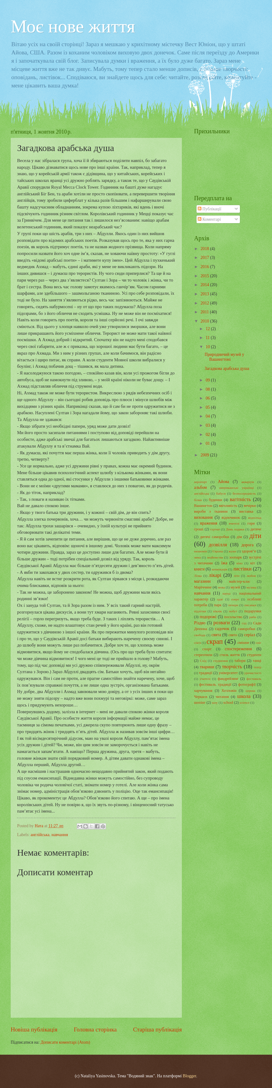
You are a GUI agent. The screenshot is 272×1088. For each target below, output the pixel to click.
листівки (242, 569)
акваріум (247, 482)
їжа (224, 563)
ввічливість (228, 505)
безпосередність (244, 493)
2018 (205, 248)
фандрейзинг (228, 679)
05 (208, 407)
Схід (203, 660)
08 (208, 389)
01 (208, 443)
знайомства (215, 557)
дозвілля (218, 545)
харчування (203, 690)
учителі (205, 678)
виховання (203, 517)
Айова (223, 481)
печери (233, 605)
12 (208, 328)
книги (199, 569)
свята (216, 635)
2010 (205, 321)
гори (251, 523)
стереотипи (203, 655)
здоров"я (249, 551)
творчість (232, 666)
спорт (206, 649)
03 (208, 425)
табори (239, 660)
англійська (40, 834)
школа (244, 696)
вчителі (234, 523)
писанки (250, 605)
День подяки (235, 529)
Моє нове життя (73, 26)
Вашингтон (203, 505)
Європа (217, 551)
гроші (199, 529)
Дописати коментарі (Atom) (65, 1042)
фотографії (246, 684)
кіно (240, 563)
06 (208, 398)
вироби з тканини (211, 511)
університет (228, 673)
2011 (205, 312)
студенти (254, 655)
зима (197, 557)
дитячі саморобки (214, 537)
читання (222, 697)
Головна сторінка (95, 1029)
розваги (221, 622)
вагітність (240, 499)
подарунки (252, 611)
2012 (205, 303)
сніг (258, 642)
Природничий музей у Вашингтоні (224, 357)
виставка (246, 511)
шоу (215, 702)
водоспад (254, 517)
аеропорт (200, 482)
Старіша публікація (157, 1029)
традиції (205, 673)
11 (208, 337)
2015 (205, 276)
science (244, 702)
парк (217, 605)
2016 (205, 266)
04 (208, 416)
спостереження (238, 649)
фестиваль (253, 678)
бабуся (221, 493)
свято (233, 635)
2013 (205, 294)
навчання (60, 834)
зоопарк (235, 557)
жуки (232, 551)
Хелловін (229, 690)
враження (208, 523)
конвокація (219, 569)
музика (251, 587)
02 (208, 434)
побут (233, 611)
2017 (205, 257)
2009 (205, 455)
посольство (233, 617)
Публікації (209, 209)
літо (237, 575)
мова (221, 587)
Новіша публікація (34, 1029)
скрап (215, 641)
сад (244, 623)
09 (208, 380)
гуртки (215, 529)
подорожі (208, 616)
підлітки (200, 611)
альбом (200, 487)
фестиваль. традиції (215, 684)
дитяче (255, 529)
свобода (199, 635)
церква (250, 690)
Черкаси (200, 697)
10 (208, 347)
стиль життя (230, 655)
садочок (222, 628)
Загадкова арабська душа (226, 368)
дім (239, 537)
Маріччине (202, 587)
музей (235, 587)
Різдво (199, 623)
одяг (220, 599)
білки (198, 500)
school (228, 702)
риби (252, 617)
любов (251, 575)
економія (200, 551)
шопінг (200, 702)
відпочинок (231, 517)
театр (257, 667)
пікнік (217, 611)
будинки (215, 500)
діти (255, 536)
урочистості (252, 673)
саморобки (246, 629)
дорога (247, 545)
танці (257, 660)
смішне (243, 642)
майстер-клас (239, 581)
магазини (202, 581)
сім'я (197, 642)
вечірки (250, 505)
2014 (205, 284)
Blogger (189, 1076)
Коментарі (209, 219)
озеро (235, 599)
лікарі (215, 575)
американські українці (236, 487)
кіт (252, 563)
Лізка (198, 575)
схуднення (220, 660)
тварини (207, 667)
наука (226, 593)
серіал (249, 635)
